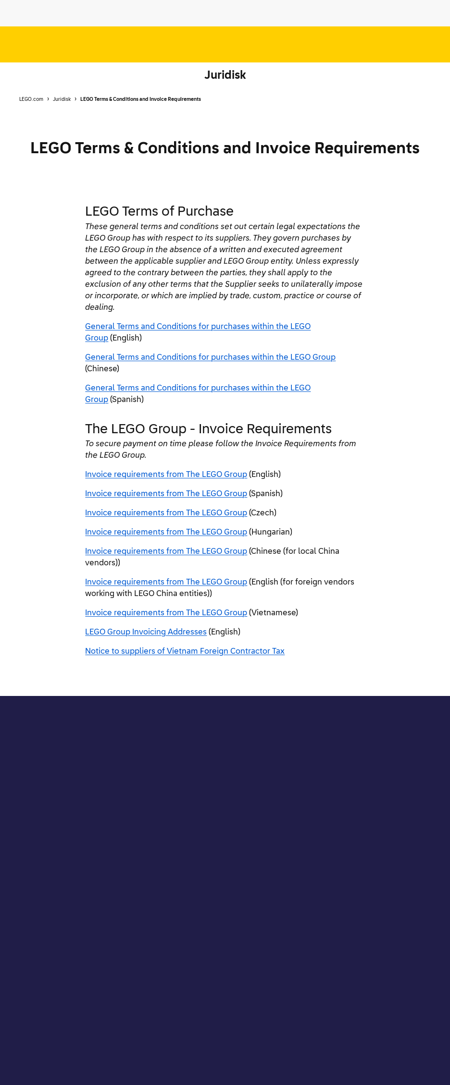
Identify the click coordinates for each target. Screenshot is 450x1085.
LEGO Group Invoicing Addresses (146, 632)
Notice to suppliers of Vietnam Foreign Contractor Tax (185, 652)
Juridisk (225, 75)
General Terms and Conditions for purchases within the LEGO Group (210, 358)
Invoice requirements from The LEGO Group (166, 475)
